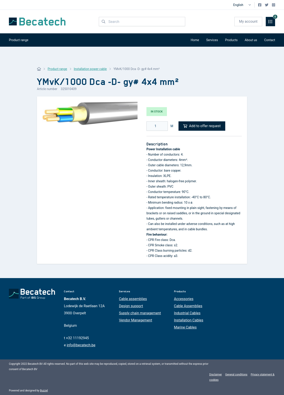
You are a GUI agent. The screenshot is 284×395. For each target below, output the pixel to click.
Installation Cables (188, 320)
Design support (131, 306)
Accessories (183, 299)
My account (248, 21)
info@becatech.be (81, 345)
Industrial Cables (187, 313)
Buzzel (44, 390)
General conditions (236, 374)
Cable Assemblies (188, 306)
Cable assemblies (133, 299)
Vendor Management (135, 320)
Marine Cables (185, 327)
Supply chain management (140, 313)
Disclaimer (215, 374)
